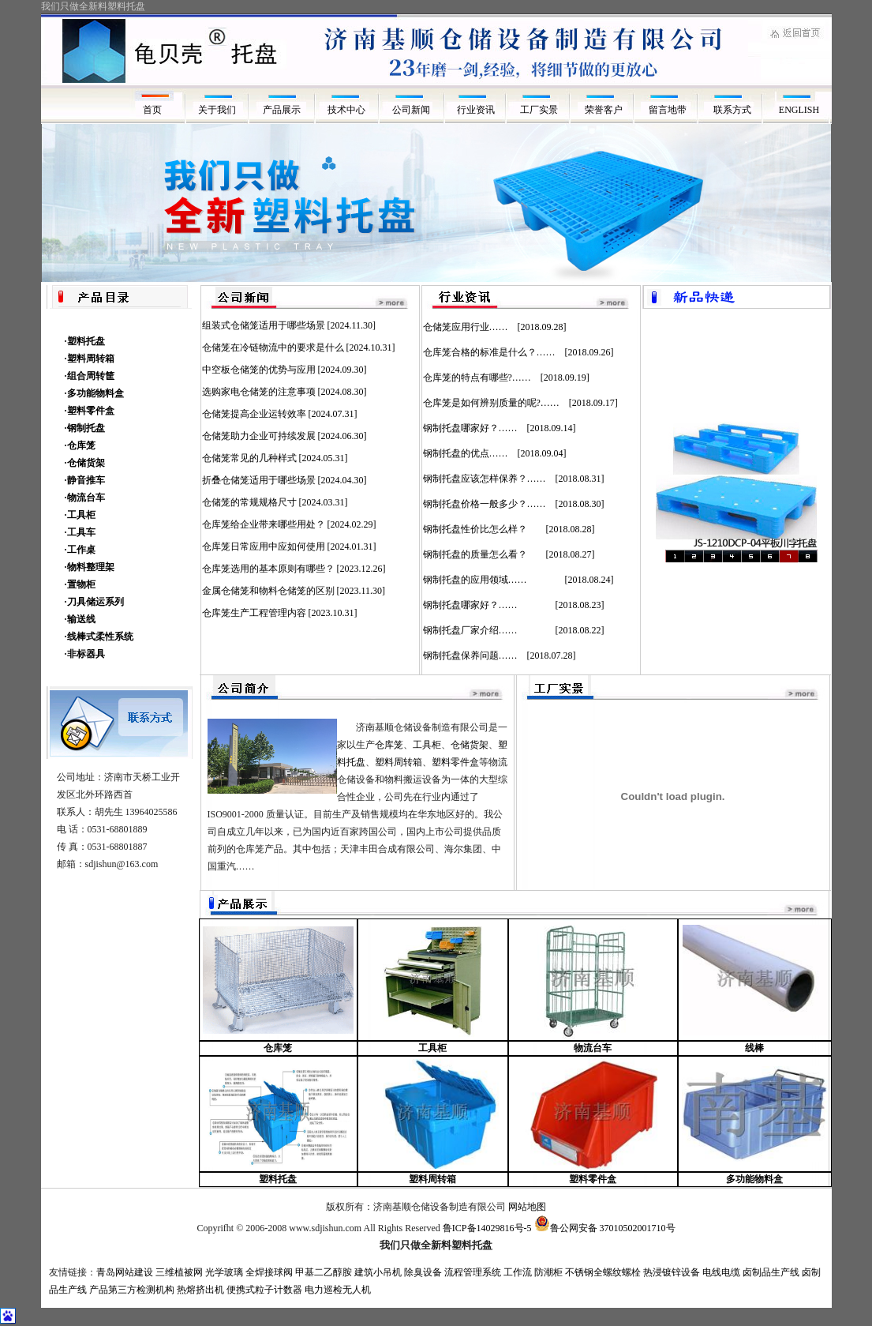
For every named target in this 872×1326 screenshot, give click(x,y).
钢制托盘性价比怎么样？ (480, 529)
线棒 (754, 1048)
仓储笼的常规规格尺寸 (249, 502)
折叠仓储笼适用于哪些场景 (259, 480)
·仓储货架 (85, 462)
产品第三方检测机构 (131, 1289)
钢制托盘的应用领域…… (489, 579)
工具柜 (427, 744)
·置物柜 (80, 584)
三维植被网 (179, 1272)
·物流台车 (85, 497)
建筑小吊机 (378, 1272)
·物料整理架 (89, 567)
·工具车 (80, 532)
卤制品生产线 (771, 1272)
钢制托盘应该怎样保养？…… (484, 478)
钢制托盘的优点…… (465, 453)
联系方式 (734, 109)
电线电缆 (721, 1272)
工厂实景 (540, 109)
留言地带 (670, 109)
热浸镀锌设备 (671, 1272)
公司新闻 (411, 109)
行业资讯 (476, 109)
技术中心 (346, 109)
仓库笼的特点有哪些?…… (477, 377)
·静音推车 (85, 480)
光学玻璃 (224, 1272)
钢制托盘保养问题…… (470, 655)
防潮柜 (548, 1272)
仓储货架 (469, 744)
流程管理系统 (472, 1272)
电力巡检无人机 (338, 1289)
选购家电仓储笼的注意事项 (259, 391)
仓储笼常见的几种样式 (249, 458)
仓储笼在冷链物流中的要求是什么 (273, 347)
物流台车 (593, 1048)
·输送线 (80, 619)
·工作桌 (80, 549)
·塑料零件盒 (89, 410)
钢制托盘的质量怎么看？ (480, 554)
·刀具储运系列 (94, 601)
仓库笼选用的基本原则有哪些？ (268, 568)
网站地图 (527, 1206)
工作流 (517, 1272)
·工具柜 (80, 514)
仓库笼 (389, 744)
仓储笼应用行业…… (465, 326)
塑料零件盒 (455, 762)
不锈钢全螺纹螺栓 (603, 1272)
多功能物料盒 (754, 1179)
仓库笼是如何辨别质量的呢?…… (491, 402)
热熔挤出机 (200, 1289)
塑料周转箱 (398, 762)
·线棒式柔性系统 (99, 636)
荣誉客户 (605, 109)
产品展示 (282, 109)
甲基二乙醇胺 (323, 1272)
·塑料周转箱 (89, 358)
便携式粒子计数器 (264, 1289)
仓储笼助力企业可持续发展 (259, 435)
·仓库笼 (80, 445)
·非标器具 (85, 653)
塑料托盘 (278, 1179)
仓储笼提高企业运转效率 (254, 413)
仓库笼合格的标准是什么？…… (489, 352)
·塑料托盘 (85, 341)
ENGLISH (799, 109)
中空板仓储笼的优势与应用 (259, 369)
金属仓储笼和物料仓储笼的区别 (268, 590)
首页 (152, 109)
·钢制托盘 (85, 428)
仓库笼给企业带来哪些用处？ (263, 524)
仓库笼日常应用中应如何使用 (263, 546)
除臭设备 (423, 1272)
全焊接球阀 (269, 1272)
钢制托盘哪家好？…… (470, 428)
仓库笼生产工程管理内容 (254, 612)
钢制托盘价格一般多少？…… (484, 503)
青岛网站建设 (124, 1272)
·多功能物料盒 (94, 393)
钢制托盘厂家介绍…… (484, 630)
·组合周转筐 (89, 375)
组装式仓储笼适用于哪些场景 (263, 325)
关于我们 (217, 109)
